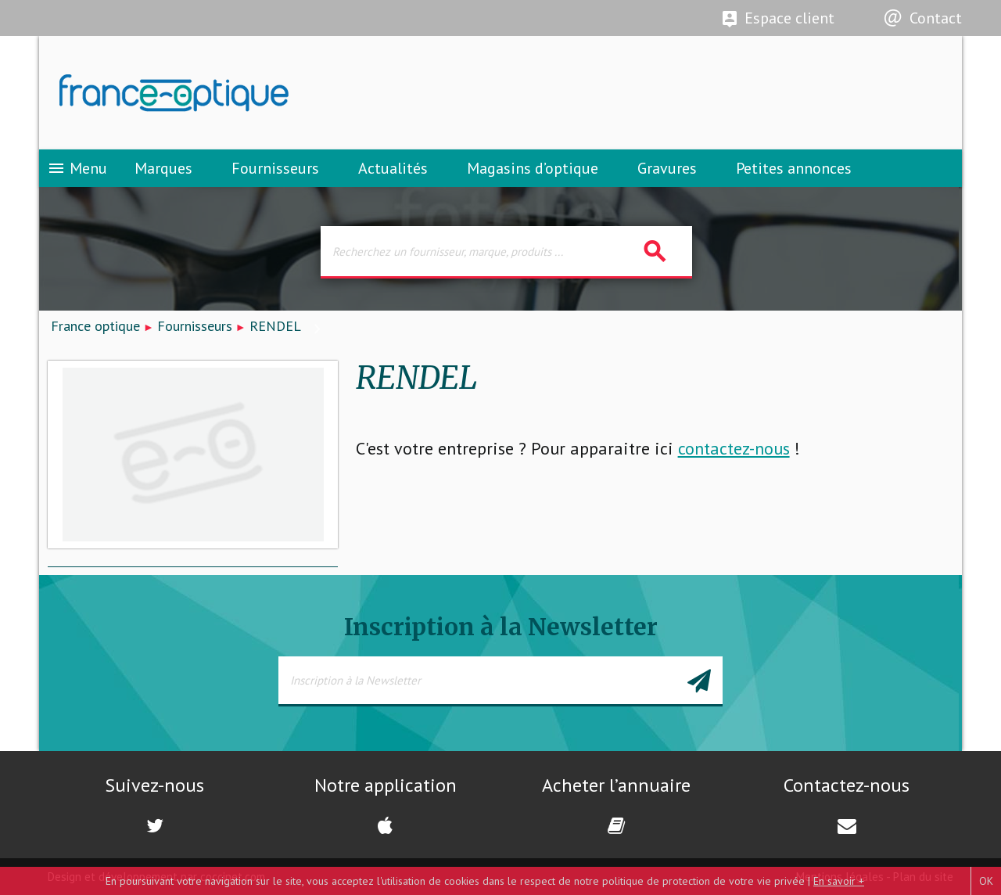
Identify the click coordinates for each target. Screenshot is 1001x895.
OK (986, 881)
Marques (163, 168)
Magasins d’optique (532, 168)
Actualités (393, 168)
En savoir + (838, 881)
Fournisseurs (275, 168)
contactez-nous (734, 448)
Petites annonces (794, 168)
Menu (77, 168)
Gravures (667, 168)
